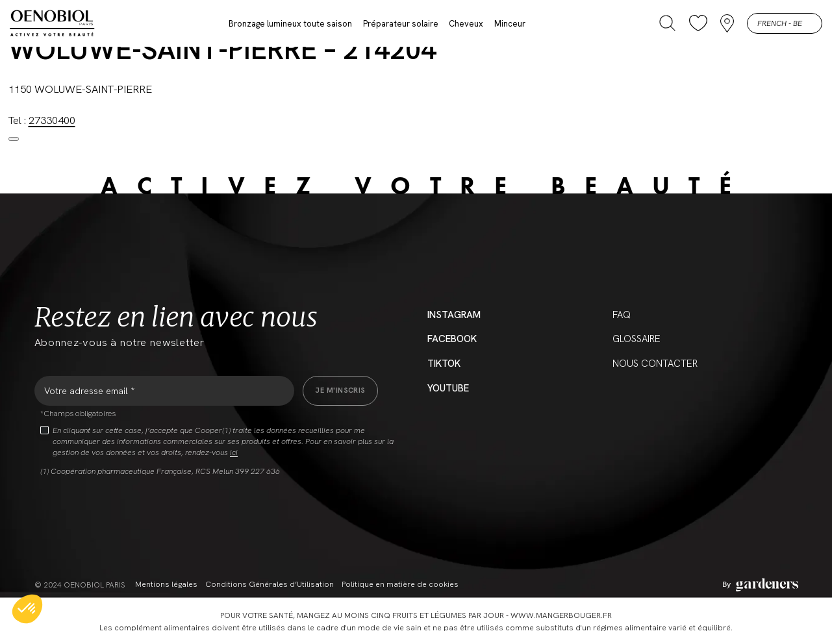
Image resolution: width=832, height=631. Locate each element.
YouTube (448, 388)
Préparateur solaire (400, 23)
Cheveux (466, 23)
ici (234, 452)
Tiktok (443, 363)
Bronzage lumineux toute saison (290, 23)
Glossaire (636, 338)
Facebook (452, 338)
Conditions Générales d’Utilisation (269, 584)
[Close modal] (13, 139)
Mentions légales (166, 584)
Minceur (509, 23)
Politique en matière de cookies (400, 584)
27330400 (52, 120)
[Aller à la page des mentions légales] (760, 584)
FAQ (621, 314)
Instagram (454, 314)
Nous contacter (655, 363)
